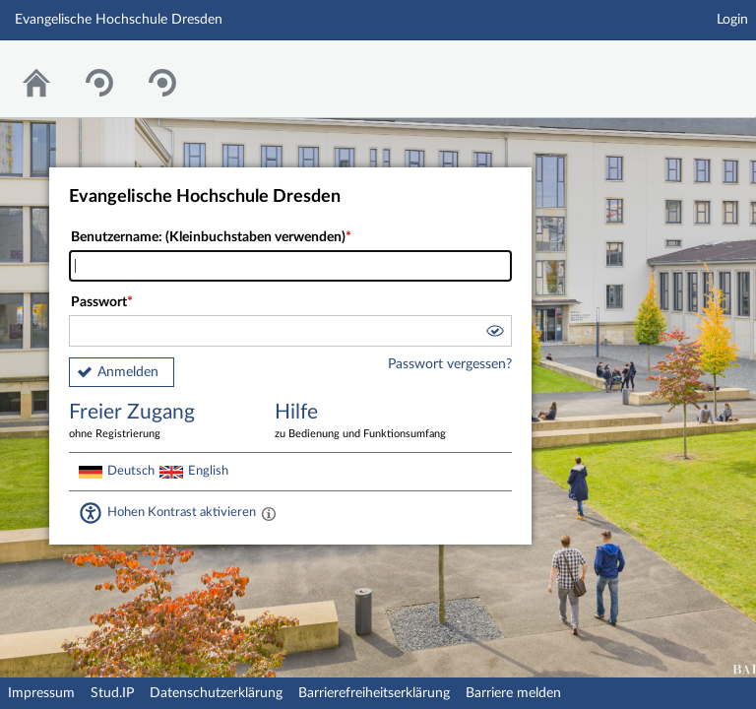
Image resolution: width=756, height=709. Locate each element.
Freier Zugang (157, 422)
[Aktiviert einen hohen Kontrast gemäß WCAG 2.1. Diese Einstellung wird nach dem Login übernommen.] (269, 513)
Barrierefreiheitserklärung (374, 693)
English (208, 471)
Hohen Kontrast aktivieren (181, 512)
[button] (494, 334)
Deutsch (131, 471)
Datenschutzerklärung (216, 693)
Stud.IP (112, 693)
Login (732, 20)
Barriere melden (513, 693)
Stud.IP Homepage (680, 66)
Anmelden (127, 372)
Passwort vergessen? (450, 364)
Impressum (41, 693)
